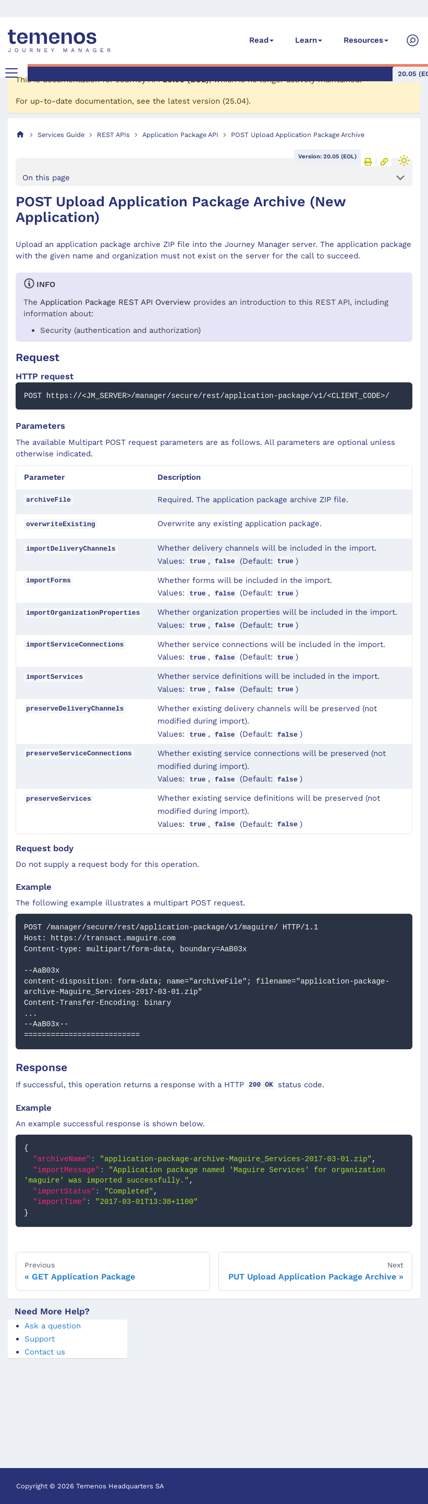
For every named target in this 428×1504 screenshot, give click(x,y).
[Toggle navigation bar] (11, 73)
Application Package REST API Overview (115, 302)
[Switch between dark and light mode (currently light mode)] (404, 160)
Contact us (45, 1352)
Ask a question (53, 1326)
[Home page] (20, 134)
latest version (194, 101)
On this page (46, 177)
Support (40, 1339)
